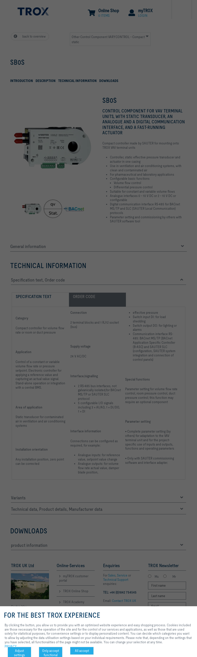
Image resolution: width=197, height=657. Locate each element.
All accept (82, 651)
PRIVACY (11, 646)
